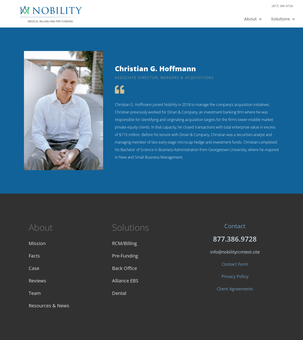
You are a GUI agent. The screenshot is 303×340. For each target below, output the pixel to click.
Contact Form (235, 264)
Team (35, 293)
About (253, 19)
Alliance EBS (125, 280)
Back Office (124, 268)
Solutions (283, 19)
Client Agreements (235, 289)
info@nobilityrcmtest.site (235, 252)
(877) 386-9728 (282, 6)
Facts (34, 256)
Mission (37, 243)
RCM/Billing (124, 243)
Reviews (37, 280)
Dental (119, 293)
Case (34, 268)
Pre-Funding (125, 256)
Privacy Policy (235, 276)
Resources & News (49, 305)
